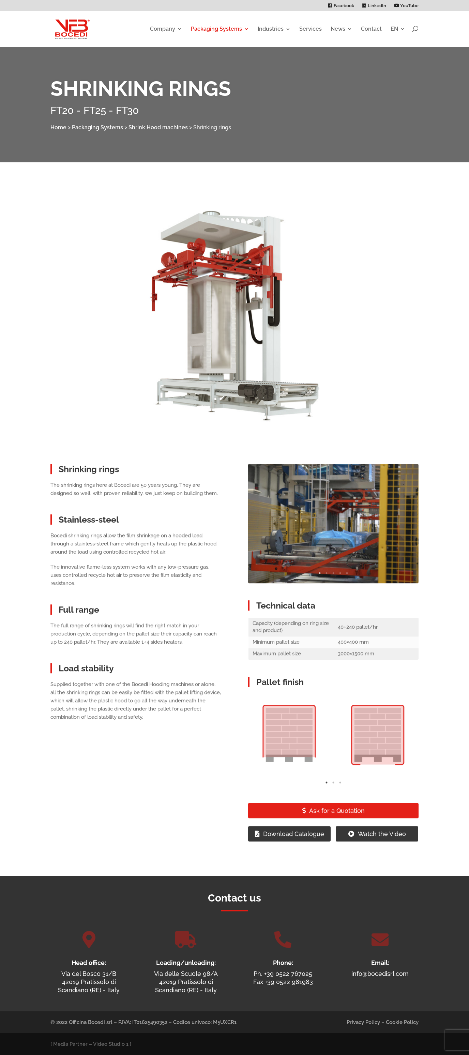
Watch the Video (382, 848)
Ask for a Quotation (337, 826)
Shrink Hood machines (158, 127)
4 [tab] (340, 588)
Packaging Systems (216, 29)
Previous (260, 539)
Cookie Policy (402, 1022)
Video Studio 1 (110, 1044)
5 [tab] (347, 588)
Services (310, 29)
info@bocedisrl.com (380, 973)
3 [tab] (333, 588)
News (338, 29)
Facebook (344, 5)
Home (58, 127)
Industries (271, 29)
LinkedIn (377, 5)
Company (162, 29)
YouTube (406, 5)
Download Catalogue (293, 848)
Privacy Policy (363, 1022)
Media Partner (70, 1044)
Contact (371, 29)
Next (407, 539)
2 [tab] (326, 588)
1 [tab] (319, 588)
